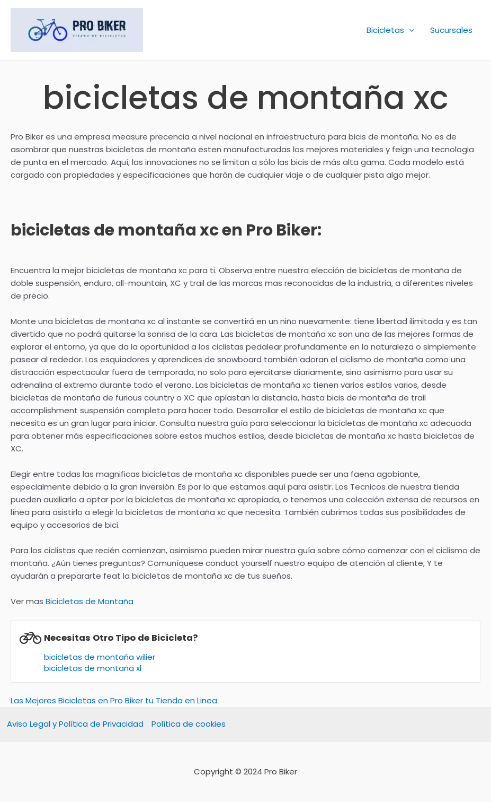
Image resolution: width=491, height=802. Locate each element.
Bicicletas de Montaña (89, 601)
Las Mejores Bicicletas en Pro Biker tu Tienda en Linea (114, 700)
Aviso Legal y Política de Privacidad (75, 723)
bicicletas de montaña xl (92, 668)
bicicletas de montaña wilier (99, 656)
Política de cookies (188, 723)
